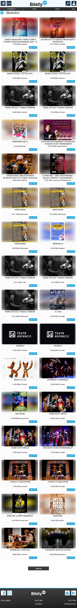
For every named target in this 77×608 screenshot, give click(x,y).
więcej (38, 568)
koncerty (11, 9)
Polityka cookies (38, 602)
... (73, 9)
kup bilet (33, 47)
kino (34, 9)
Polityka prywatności (70, 602)
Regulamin (5, 601)
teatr (57, 9)
